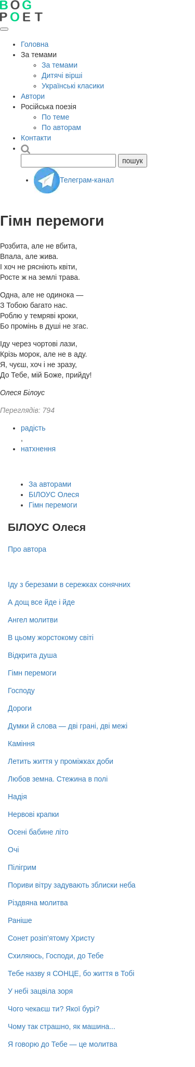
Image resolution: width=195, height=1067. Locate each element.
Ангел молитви (33, 620)
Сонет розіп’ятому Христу (51, 938)
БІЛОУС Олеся (54, 494)
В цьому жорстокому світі (51, 637)
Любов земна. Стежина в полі (58, 779)
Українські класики (73, 86)
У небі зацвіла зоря (40, 991)
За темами (59, 65)
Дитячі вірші (62, 75)
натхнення (38, 449)
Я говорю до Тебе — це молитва (63, 1044)
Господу (21, 690)
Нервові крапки (33, 814)
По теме (55, 117)
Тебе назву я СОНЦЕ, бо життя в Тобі (71, 973)
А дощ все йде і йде (41, 602)
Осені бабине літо (38, 832)
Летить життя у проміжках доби (60, 761)
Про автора (27, 549)
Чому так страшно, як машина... (61, 1026)
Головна (34, 44)
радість (33, 428)
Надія (17, 796)
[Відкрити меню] (4, 29)
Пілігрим (22, 867)
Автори (33, 96)
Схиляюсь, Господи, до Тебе (55, 956)
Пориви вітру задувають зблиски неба (72, 885)
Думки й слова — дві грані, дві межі (67, 726)
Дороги (20, 708)
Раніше (20, 920)
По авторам (61, 127)
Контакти (36, 138)
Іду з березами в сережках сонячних (69, 584)
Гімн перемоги (53, 505)
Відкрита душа (32, 655)
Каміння (21, 743)
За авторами (50, 484)
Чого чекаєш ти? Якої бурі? (53, 1009)
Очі (13, 849)
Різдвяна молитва (38, 903)
